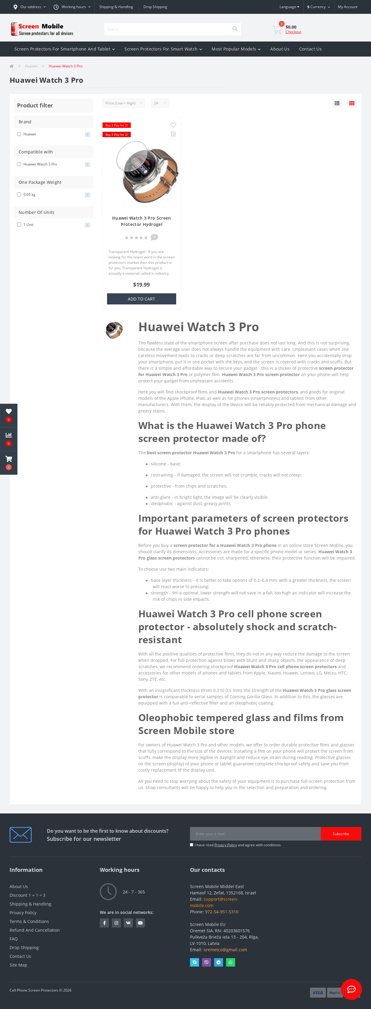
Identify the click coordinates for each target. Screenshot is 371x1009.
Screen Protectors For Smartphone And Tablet (64, 49)
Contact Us (310, 49)
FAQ (14, 939)
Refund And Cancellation (35, 930)
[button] (30, 7)
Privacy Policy (225, 844)
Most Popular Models (236, 49)
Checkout (293, 31)
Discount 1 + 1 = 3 (27, 895)
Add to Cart (141, 299)
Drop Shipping (155, 6)
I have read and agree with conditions (238, 844)
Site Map (18, 965)
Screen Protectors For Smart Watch (163, 49)
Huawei (31, 66)
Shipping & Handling (116, 6)
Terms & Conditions (29, 921)
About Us (279, 49)
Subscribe (341, 833)
